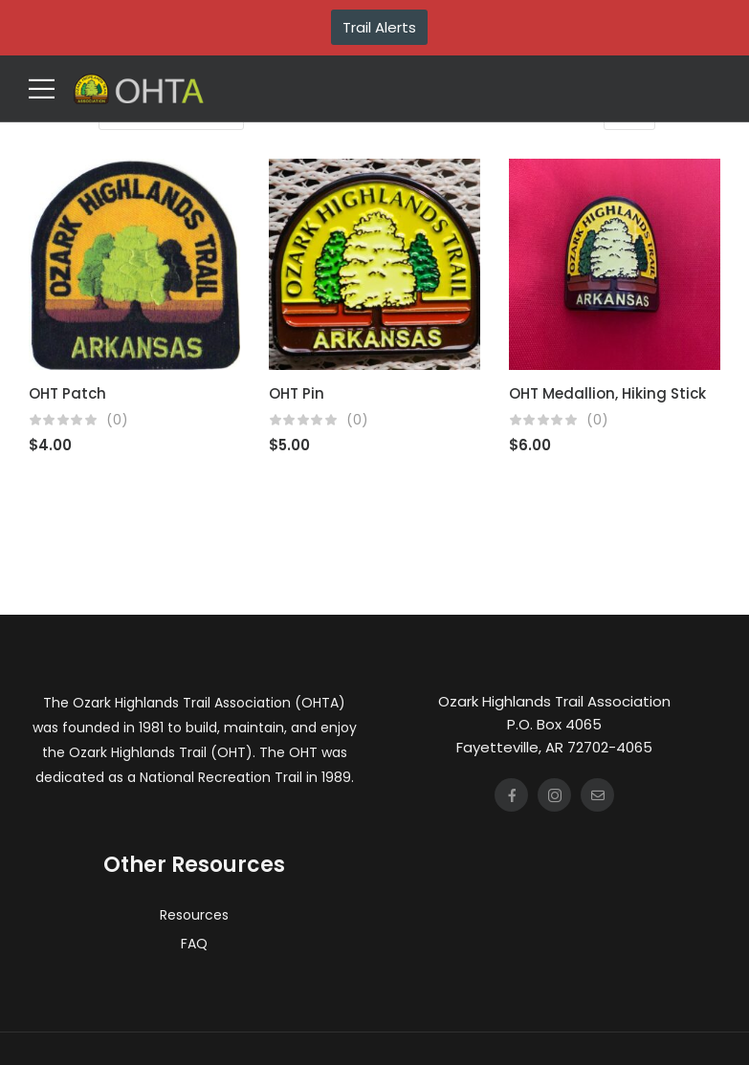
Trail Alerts (379, 27)
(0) (117, 420)
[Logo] (139, 88)
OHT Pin (296, 393)
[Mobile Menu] (42, 88)
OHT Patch (67, 393)
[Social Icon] (511, 795)
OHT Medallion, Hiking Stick (607, 393)
